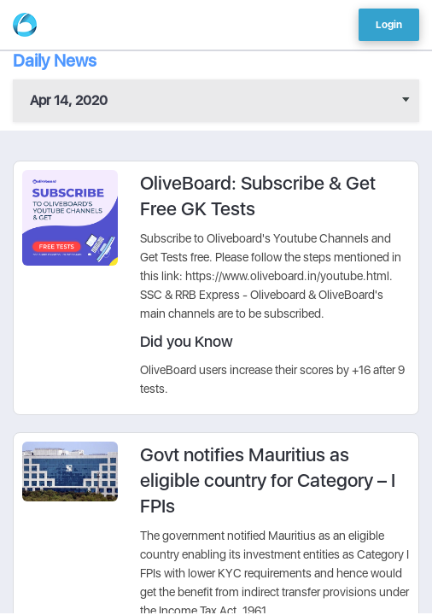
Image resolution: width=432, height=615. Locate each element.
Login (389, 25)
